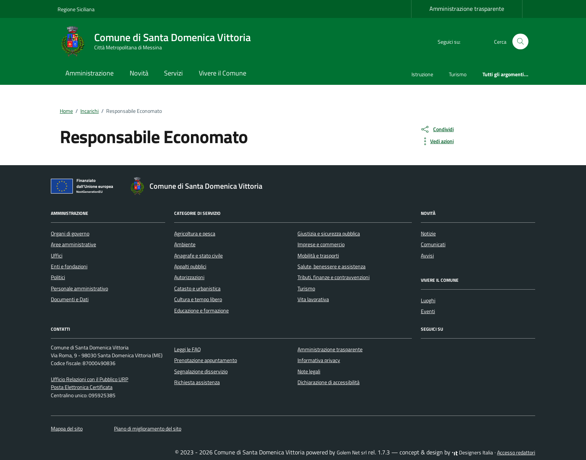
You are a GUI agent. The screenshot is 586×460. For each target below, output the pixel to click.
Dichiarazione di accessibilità (328, 382)
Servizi (173, 73)
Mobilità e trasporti (318, 255)
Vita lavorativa (313, 299)
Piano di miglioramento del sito (147, 429)
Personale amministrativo (79, 288)
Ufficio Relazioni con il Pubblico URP (89, 379)
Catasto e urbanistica (197, 288)
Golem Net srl (352, 452)
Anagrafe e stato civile (198, 255)
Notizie (428, 233)
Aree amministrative (73, 244)
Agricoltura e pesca (194, 233)
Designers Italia (472, 452)
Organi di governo (70, 233)
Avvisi (427, 255)
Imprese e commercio (321, 244)
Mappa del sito (67, 429)
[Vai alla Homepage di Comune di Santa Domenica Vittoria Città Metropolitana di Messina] (159, 41)
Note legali (308, 371)
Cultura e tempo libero (198, 299)
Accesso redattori (516, 452)
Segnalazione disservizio (201, 371)
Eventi (428, 311)
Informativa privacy (318, 360)
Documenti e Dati (70, 299)
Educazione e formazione (201, 310)
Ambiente (184, 244)
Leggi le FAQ (187, 349)
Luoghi (428, 300)
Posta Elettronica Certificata (81, 387)
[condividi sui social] (437, 129)
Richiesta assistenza (197, 382)
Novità (139, 73)
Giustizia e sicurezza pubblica (328, 233)
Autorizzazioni (189, 277)
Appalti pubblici (190, 266)
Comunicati (433, 244)
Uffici (56, 255)
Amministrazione (89, 73)
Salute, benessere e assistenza (331, 266)
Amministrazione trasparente (466, 8)
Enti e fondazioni (69, 266)
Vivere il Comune (222, 73)
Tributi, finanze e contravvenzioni (333, 277)
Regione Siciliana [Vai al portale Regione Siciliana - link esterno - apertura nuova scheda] (76, 9)
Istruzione (422, 74)
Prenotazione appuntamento (205, 360)
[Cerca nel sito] (520, 42)
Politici (58, 277)
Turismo (457, 74)
